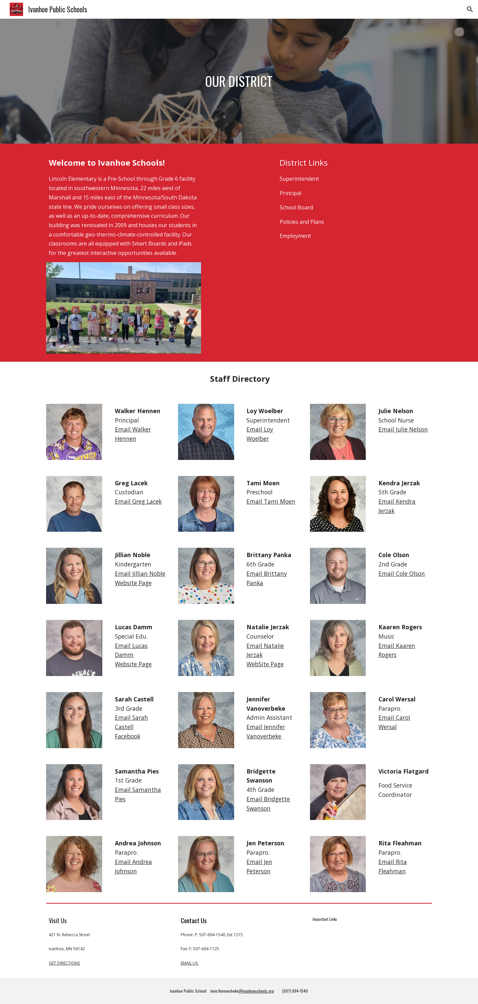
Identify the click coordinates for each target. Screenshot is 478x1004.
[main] (239, 81)
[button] (470, 9)
